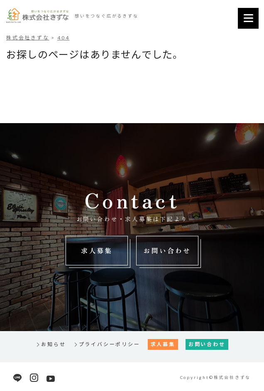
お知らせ (53, 344)
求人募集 (97, 250)
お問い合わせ (167, 250)
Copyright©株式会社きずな (215, 377)
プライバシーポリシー (109, 344)
